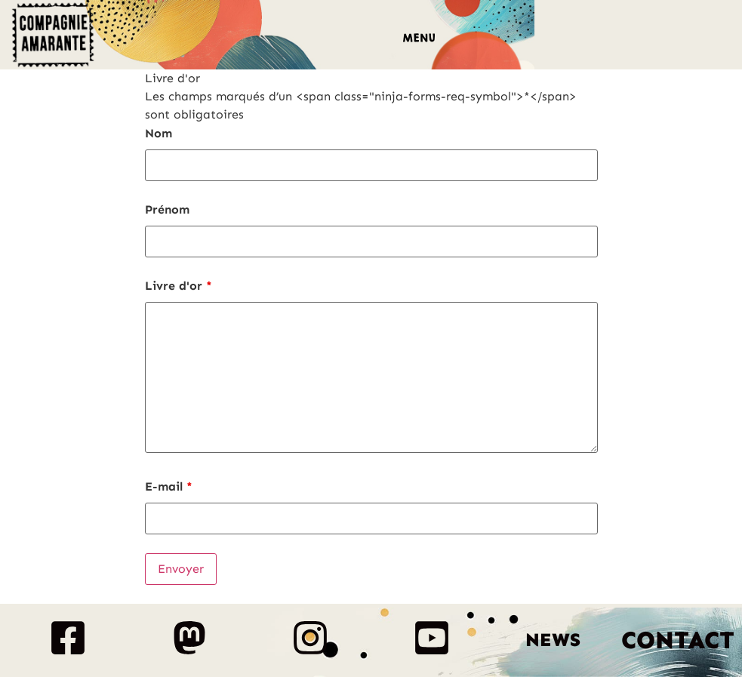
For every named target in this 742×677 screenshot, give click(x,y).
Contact (677, 640)
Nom (158, 134)
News (552, 640)
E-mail (168, 487)
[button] (419, 40)
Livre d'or (178, 286)
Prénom (167, 210)
